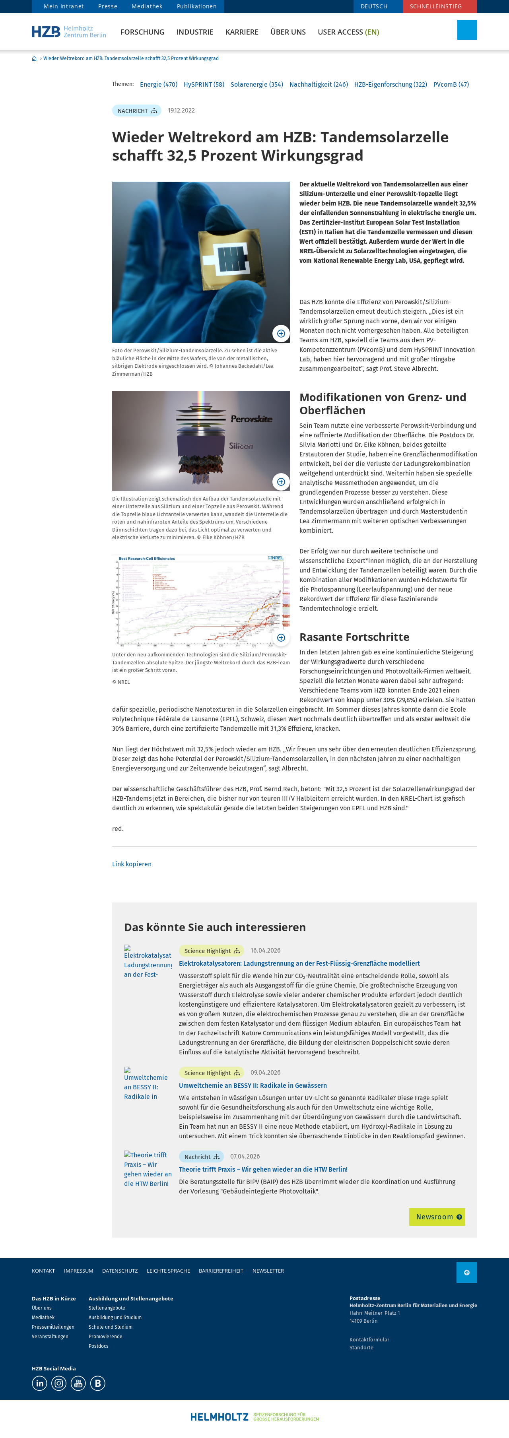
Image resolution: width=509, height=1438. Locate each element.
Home (34, 58)
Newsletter (268, 1270)
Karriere (241, 32)
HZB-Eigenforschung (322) (390, 84)
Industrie (195, 32)
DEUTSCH (374, 6)
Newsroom (434, 1217)
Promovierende (105, 1336)
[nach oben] (467, 1272)
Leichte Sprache (168, 1270)
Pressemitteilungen (53, 1327)
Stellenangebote (107, 1308)
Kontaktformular (369, 1340)
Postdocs (99, 1346)
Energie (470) (158, 84)
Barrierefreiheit (221, 1270)
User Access (348, 32)
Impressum (78, 1270)
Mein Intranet (64, 6)
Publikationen (197, 6)
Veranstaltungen (50, 1336)
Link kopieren (132, 864)
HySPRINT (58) (204, 84)
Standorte (361, 1348)
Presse (107, 6)
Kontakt (43, 1270)
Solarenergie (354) (257, 84)
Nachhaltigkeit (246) (318, 84)
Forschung (142, 32)
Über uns (288, 32)
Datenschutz (120, 1270)
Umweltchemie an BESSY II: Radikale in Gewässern (253, 1085)
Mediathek (147, 6)
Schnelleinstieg (436, 6)
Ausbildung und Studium (115, 1317)
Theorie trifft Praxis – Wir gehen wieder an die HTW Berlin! (263, 1169)
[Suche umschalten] (467, 30)
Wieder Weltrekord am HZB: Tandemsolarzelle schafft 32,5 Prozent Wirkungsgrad (131, 58)
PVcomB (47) (451, 84)
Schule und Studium (110, 1327)
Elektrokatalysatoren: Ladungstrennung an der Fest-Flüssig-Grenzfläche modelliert (299, 963)
